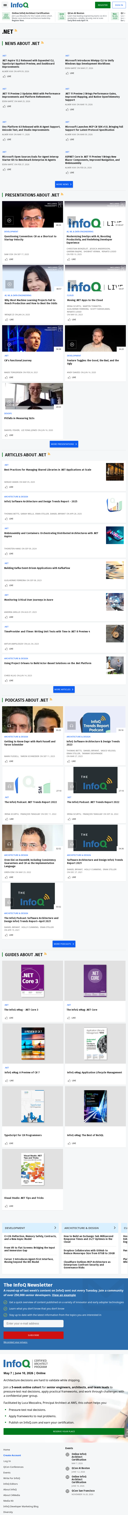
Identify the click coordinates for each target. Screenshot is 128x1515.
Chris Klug (11, 639)
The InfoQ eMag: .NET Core (62, 940)
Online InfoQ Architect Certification (79, 1345)
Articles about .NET (26, 410)
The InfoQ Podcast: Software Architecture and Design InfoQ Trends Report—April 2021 (22, 842)
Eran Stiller (43, 470)
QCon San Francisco (83, 1379)
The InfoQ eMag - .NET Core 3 (22, 940)
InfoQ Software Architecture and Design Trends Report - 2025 (41, 458)
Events (7, 1360)
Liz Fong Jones (30, 380)
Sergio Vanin (12, 437)
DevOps (8, 366)
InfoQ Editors (11, 1372)
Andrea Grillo (13, 573)
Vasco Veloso (54, 719)
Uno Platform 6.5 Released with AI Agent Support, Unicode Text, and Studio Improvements (26, 127)
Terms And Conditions (30, 1507)
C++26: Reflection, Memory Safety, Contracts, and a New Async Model (31, 1122)
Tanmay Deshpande (57, 722)
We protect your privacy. (16, 1228)
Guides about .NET (24, 885)
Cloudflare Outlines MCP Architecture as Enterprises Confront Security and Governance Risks (87, 1149)
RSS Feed (17, 32)
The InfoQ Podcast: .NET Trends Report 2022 (102, 709)
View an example (64, 1181)
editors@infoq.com (95, 1485)
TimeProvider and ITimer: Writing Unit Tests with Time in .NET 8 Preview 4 (48, 593)
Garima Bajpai (54, 256)
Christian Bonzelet (57, 250)
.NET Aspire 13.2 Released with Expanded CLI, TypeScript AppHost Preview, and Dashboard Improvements (29, 65)
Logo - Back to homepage (20, 4)
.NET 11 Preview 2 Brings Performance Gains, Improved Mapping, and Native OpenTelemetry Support (94, 96)
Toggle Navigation (5, 5)
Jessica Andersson (57, 253)
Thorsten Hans (13, 506)
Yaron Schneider (14, 722)
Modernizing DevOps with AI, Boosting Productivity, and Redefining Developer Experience (63, 240)
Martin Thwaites (14, 318)
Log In (8, 1349)
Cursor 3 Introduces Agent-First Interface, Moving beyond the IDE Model (29, 1145)
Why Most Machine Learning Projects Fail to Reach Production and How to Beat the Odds (105, 240)
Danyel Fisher (12, 380)
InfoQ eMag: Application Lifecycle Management (19, 1010)
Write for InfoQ (12, 1366)
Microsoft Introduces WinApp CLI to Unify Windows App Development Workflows (91, 63)
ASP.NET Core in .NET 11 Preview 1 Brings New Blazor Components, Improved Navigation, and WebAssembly (94, 158)
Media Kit (9, 1389)
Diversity (8, 1400)
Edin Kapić (72, 69)
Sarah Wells (28, 470)
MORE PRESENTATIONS (63, 399)
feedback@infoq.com (13, 1485)
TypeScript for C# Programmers (57, 1010)
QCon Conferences (14, 1355)
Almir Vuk (8, 72)
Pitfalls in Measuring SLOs (20, 371)
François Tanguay (98, 722)
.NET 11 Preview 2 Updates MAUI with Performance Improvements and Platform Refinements (27, 96)
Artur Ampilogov (14, 606)
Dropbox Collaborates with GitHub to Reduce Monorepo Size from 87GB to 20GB (89, 1137)
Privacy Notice (10, 1507)
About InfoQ (10, 1377)
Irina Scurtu (12, 315)
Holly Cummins (97, 787)
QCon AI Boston (81, 1356)
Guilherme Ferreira (16, 321)
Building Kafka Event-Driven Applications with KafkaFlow (38, 527)
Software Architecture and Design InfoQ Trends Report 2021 (105, 775)
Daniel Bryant (58, 470)
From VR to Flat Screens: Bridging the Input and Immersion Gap (30, 1134)
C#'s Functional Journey (60, 306)
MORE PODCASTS (63, 874)
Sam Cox (9, 259)
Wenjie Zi (93, 259)
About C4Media (12, 1383)
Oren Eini (52, 790)
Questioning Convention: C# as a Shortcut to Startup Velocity (21, 238)
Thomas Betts (12, 470)
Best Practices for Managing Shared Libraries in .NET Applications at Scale (48, 425)
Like (10, 77)
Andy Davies (95, 324)
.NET (5, 57)
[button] (34, 1221)
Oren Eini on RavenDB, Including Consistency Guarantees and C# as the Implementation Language (62, 777)
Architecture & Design (17, 453)
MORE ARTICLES (63, 655)
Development (12, 230)
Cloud (8, 301)
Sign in (118, 5)
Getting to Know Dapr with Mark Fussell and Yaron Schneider (20, 710)
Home (7, 1337)
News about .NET (23, 44)
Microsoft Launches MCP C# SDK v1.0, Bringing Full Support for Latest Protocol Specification (94, 125)
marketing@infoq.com (14, 1495)
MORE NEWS (62, 183)
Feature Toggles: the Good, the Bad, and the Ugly (104, 308)
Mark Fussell (12, 719)
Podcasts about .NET (27, 666)
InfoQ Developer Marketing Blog (21, 1394)
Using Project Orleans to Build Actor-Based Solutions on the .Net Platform (48, 626)
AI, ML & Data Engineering (60, 230)
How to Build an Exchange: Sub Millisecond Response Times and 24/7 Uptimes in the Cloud (89, 1124)
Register (102, 5)
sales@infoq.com (52, 1485)
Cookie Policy (50, 1507)
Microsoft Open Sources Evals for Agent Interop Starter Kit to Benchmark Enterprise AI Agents (30, 158)
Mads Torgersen (56, 324)
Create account (13, 1343)
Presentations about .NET (33, 194)
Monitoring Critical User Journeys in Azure (29, 560)
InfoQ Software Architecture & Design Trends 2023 (63, 709)
